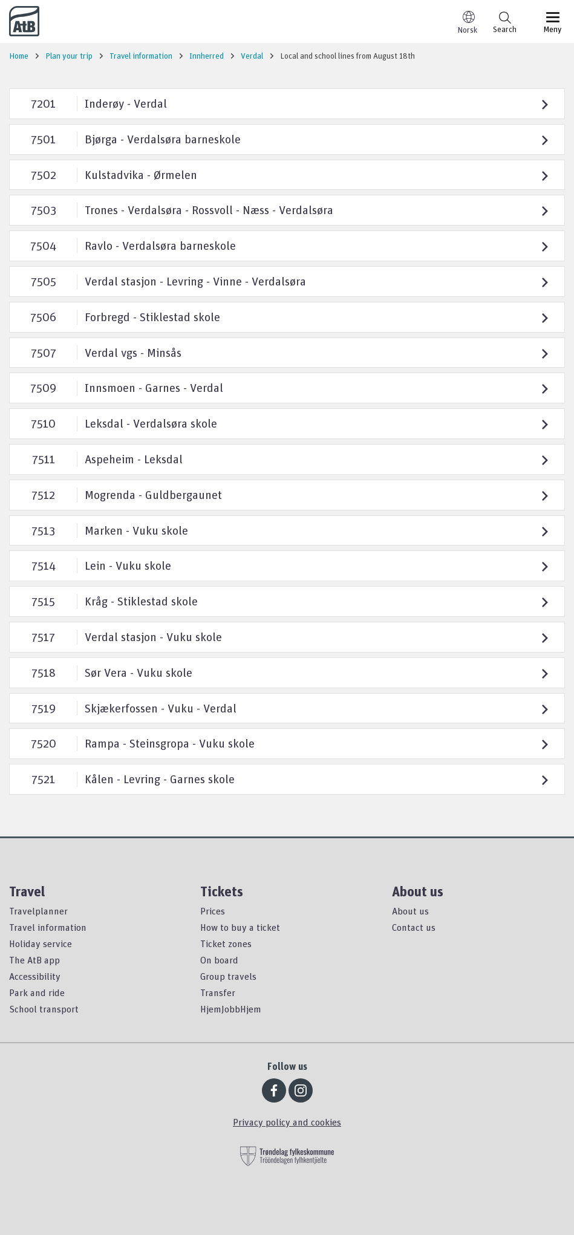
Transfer (217, 992)
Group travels (228, 976)
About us (410, 911)
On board (219, 960)
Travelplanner (38, 911)
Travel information (47, 927)
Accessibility (34, 976)
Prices (212, 911)
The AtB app (34, 960)
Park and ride (37, 992)
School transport (44, 1009)
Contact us (413, 927)
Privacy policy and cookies (287, 1122)
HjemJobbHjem (230, 1009)
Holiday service (40, 943)
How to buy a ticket (240, 927)
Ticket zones (226, 943)
